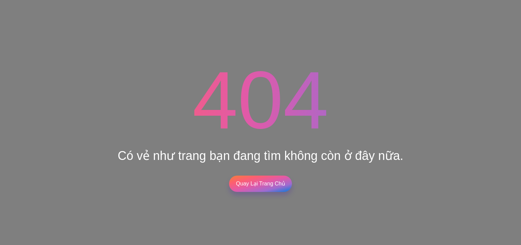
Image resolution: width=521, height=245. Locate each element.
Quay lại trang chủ (260, 183)
